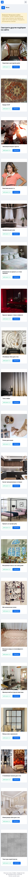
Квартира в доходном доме (11, 63)
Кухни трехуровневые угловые (12, 482)
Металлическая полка (9, 607)
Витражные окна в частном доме (12, 565)
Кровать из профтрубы (9, 524)
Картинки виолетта (8, 188)
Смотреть (16, 66)
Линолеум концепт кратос (10, 146)
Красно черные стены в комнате (12, 315)
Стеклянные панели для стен (11, 775)
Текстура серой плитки (9, 859)
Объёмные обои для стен (10, 357)
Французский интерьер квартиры (12, 692)
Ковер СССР (6, 105)
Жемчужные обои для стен (11, 817)
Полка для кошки (7, 440)
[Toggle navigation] (25, 2)
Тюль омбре (6, 398)
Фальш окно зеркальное (9, 734)
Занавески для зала (8, 230)
